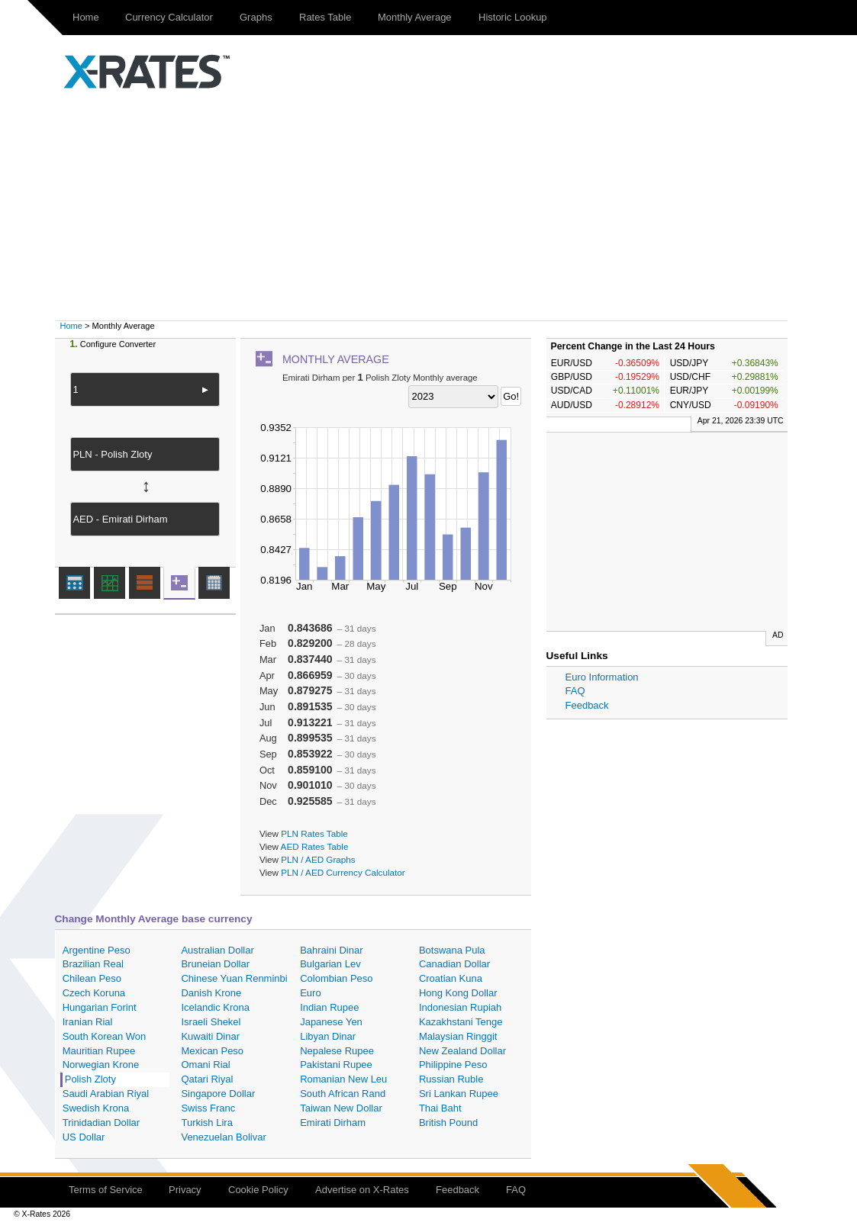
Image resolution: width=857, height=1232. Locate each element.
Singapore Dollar (218, 1093)
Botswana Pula (452, 950)
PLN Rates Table (314, 833)
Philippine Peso (453, 1064)
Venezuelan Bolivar (223, 1137)
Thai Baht (440, 1108)
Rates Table (325, 17)
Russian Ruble (451, 1079)
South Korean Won (105, 1036)
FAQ (575, 690)
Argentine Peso (96, 950)
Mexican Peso (212, 1051)
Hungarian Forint (100, 1007)
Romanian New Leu (343, 1079)
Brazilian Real (93, 964)
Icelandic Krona (215, 1007)
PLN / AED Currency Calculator (342, 872)
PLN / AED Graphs (318, 859)
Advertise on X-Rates (362, 1189)
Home (85, 17)
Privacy (185, 1189)
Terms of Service (106, 1189)
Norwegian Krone (101, 1064)
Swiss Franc (208, 1108)
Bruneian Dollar (215, 964)
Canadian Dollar (454, 964)
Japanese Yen (331, 1022)
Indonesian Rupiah (460, 1007)
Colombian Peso (336, 978)
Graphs (256, 17)
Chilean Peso (92, 978)
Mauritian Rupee (99, 1051)
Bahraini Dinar (331, 950)
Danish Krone (211, 993)
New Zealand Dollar (462, 1051)
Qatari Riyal (207, 1079)
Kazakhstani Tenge (461, 1022)
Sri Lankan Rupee (458, 1093)
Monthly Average (415, 17)
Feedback (587, 705)
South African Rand (342, 1093)
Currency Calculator (169, 17)
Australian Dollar (217, 950)
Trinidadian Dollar (101, 1122)
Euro (310, 993)
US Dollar (84, 1137)
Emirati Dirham (333, 1122)
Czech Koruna (94, 993)
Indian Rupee (329, 1007)
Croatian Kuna (450, 978)
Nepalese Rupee (337, 1051)
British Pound (448, 1122)
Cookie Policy (258, 1189)
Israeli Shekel (210, 1022)
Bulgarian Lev (330, 964)
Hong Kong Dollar (458, 993)
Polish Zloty (90, 1079)
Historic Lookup (512, 17)
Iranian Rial (88, 1022)
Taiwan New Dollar (341, 1108)
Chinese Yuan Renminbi (234, 978)
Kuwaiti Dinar (210, 1036)
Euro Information (602, 677)
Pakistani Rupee (336, 1064)
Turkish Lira (206, 1122)
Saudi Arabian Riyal (106, 1093)
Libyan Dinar (328, 1036)
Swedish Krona (96, 1108)
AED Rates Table (315, 846)
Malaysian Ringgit (458, 1036)
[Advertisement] (429, 206)
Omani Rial (205, 1064)
